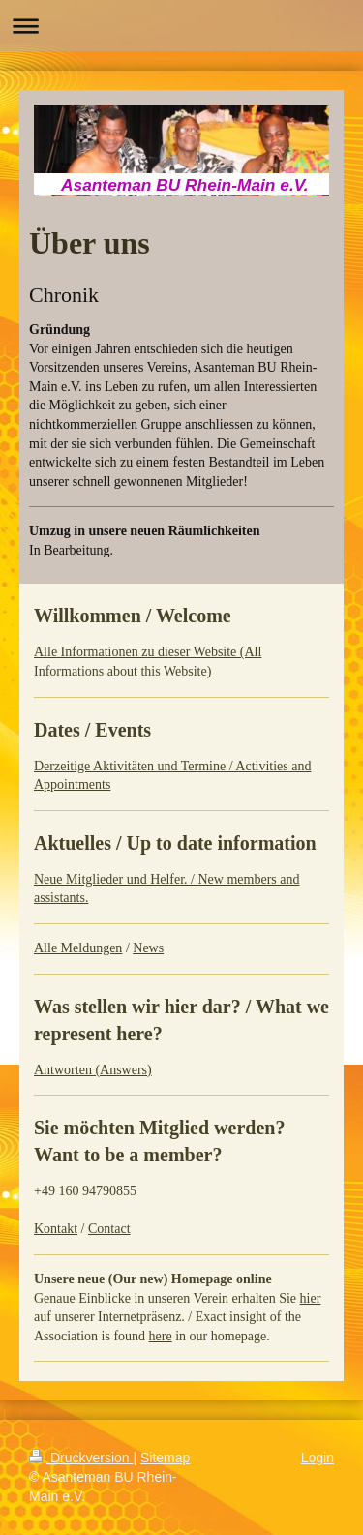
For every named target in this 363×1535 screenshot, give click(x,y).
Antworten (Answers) (93, 1070)
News (148, 948)
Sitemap (165, 1457)
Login (317, 1457)
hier (310, 1298)
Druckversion (81, 1457)
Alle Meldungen (78, 948)
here (160, 1336)
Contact (109, 1228)
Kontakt (55, 1228)
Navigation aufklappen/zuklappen (181, 25)
